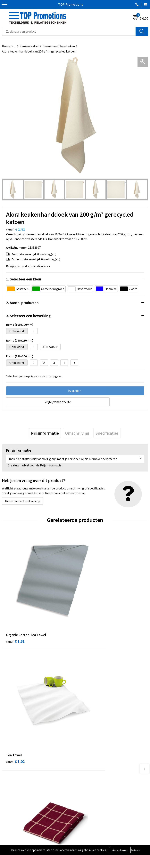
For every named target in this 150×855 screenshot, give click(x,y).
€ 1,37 (88, 701)
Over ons (83, 769)
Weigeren (135, 850)
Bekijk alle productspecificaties (28, 266)
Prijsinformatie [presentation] (45, 433)
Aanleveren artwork (90, 843)
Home (6, 46)
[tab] (45, 433)
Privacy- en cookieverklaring (21, 843)
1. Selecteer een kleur (23, 279)
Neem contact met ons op (22, 501)
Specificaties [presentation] (107, 433)
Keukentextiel (29, 46)
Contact (82, 775)
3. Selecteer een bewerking (28, 315)
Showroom (84, 837)
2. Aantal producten (22, 302)
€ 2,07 (15, 701)
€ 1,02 (88, 611)
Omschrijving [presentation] (77, 433)
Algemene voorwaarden (18, 837)
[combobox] (69, 31)
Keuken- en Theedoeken (59, 46)
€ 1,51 (15, 611)
